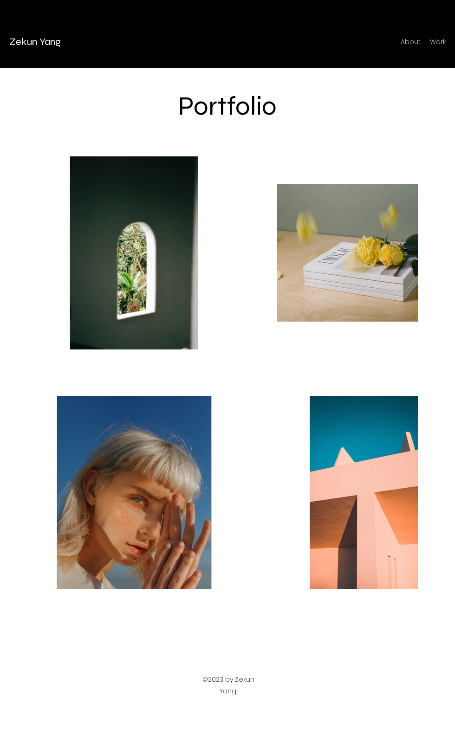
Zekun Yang (35, 42)
